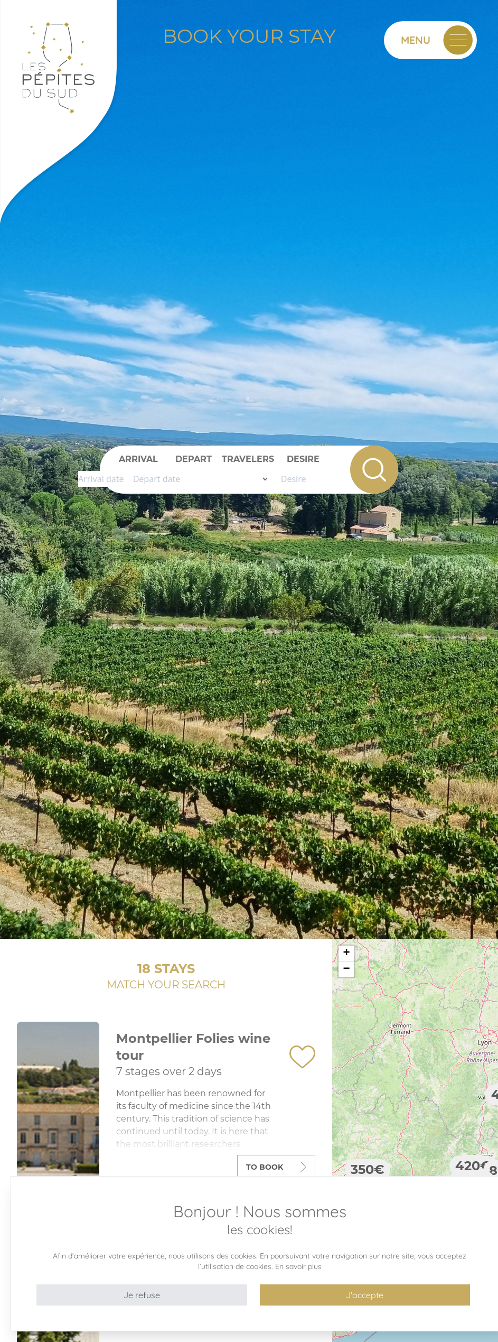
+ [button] (346, 953)
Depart (193, 459)
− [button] (346, 969)
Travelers (248, 459)
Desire (303, 459)
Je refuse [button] (142, 1295)
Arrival (138, 459)
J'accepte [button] (364, 1295)
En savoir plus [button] (298, 1266)
